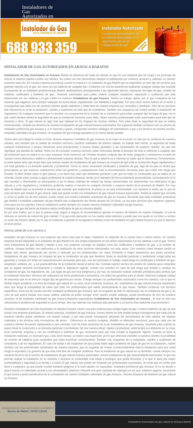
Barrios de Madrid (17, 411)
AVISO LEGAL (39, 411)
